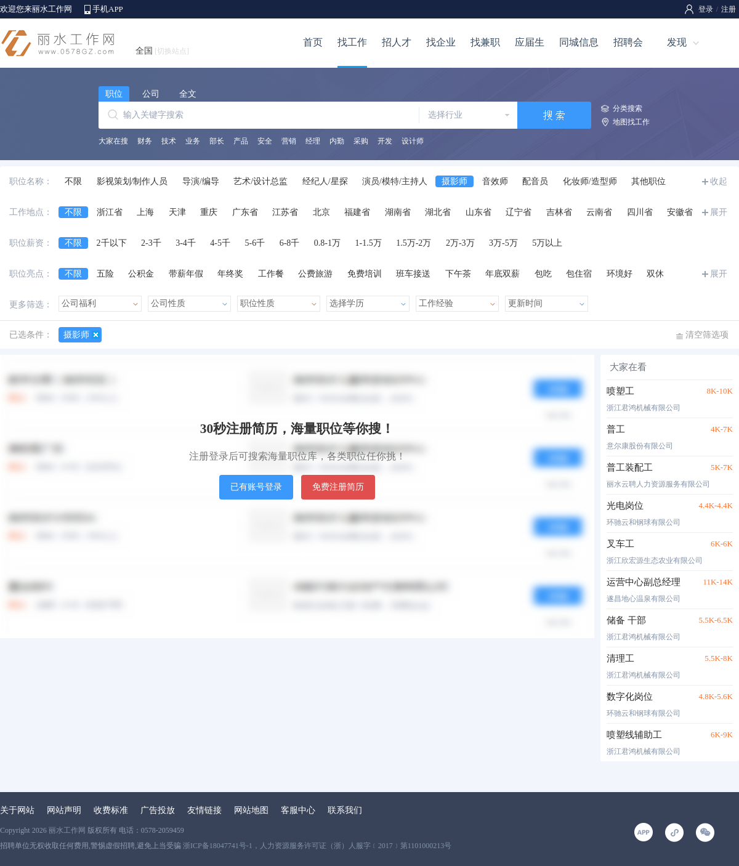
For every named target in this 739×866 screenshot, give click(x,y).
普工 (616, 429)
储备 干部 (626, 620)
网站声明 (64, 810)
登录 (705, 9)
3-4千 (186, 243)
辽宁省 (518, 212)
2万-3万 (460, 243)
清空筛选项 (707, 334)
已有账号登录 (256, 487)
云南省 (599, 212)
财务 (144, 141)
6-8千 (290, 243)
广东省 (245, 212)
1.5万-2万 (413, 243)
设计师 (413, 141)
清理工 (620, 658)
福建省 (357, 212)
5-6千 (255, 243)
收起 (718, 181)
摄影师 (454, 181)
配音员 (535, 181)
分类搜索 (627, 108)
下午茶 (458, 273)
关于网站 (17, 810)
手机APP (107, 9)
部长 (216, 141)
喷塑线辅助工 (634, 735)
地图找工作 (631, 122)
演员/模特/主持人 (394, 181)
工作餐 (271, 273)
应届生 (529, 42)
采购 (360, 141)
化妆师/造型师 (590, 181)
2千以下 (112, 243)
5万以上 (547, 243)
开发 (385, 141)
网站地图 (251, 810)
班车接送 (413, 273)
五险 (105, 273)
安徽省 (680, 212)
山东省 (478, 212)
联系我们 (345, 810)
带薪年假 (186, 273)
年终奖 (230, 273)
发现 (677, 42)
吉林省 (559, 212)
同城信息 (579, 42)
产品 (240, 141)
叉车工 (620, 544)
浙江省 (110, 212)
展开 (718, 212)
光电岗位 (625, 506)
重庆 (208, 212)
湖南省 (398, 212)
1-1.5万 (368, 243)
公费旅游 (315, 273)
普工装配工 (630, 467)
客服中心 (298, 810)
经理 (312, 141)
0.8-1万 (327, 243)
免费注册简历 (338, 487)
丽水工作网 (67, 830)
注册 (728, 9)
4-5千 (220, 243)
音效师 (495, 181)
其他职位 (648, 181)
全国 (162, 50)
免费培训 (364, 273)
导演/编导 (200, 181)
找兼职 (485, 42)
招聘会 (628, 42)
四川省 (640, 212)
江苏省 (285, 212)
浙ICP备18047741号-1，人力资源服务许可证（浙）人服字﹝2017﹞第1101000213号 (317, 845)
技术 (168, 141)
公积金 (141, 273)
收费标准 (111, 810)
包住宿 (579, 273)
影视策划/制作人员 (132, 181)
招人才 (396, 42)
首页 (313, 42)
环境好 (619, 273)
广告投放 (157, 810)
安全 (264, 141)
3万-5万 (503, 243)
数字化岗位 (630, 697)
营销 (288, 141)
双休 (655, 273)
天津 (177, 212)
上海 (145, 212)
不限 (73, 181)
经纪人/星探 (325, 181)
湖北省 (438, 212)
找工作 (352, 42)
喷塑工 (620, 391)
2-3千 (151, 243)
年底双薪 (502, 273)
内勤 (336, 141)
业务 (192, 141)
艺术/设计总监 (260, 181)
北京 (321, 212)
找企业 (441, 42)
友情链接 (204, 810)
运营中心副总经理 (643, 582)
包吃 (543, 273)
